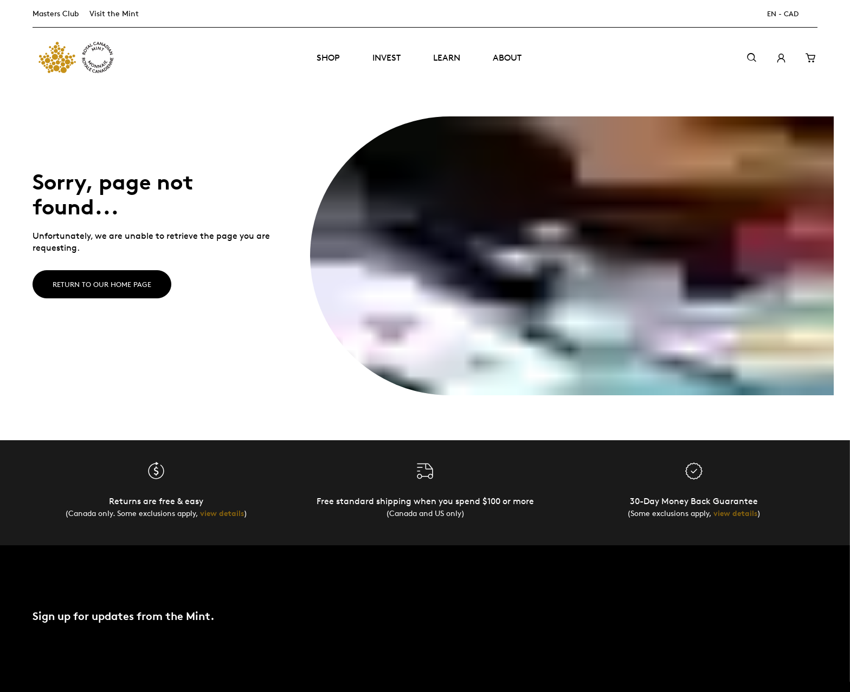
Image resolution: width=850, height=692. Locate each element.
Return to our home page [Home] (102, 284)
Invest (386, 58)
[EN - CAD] (789, 13)
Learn (446, 58)
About (507, 58)
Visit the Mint (114, 13)
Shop (328, 58)
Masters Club (56, 13)
